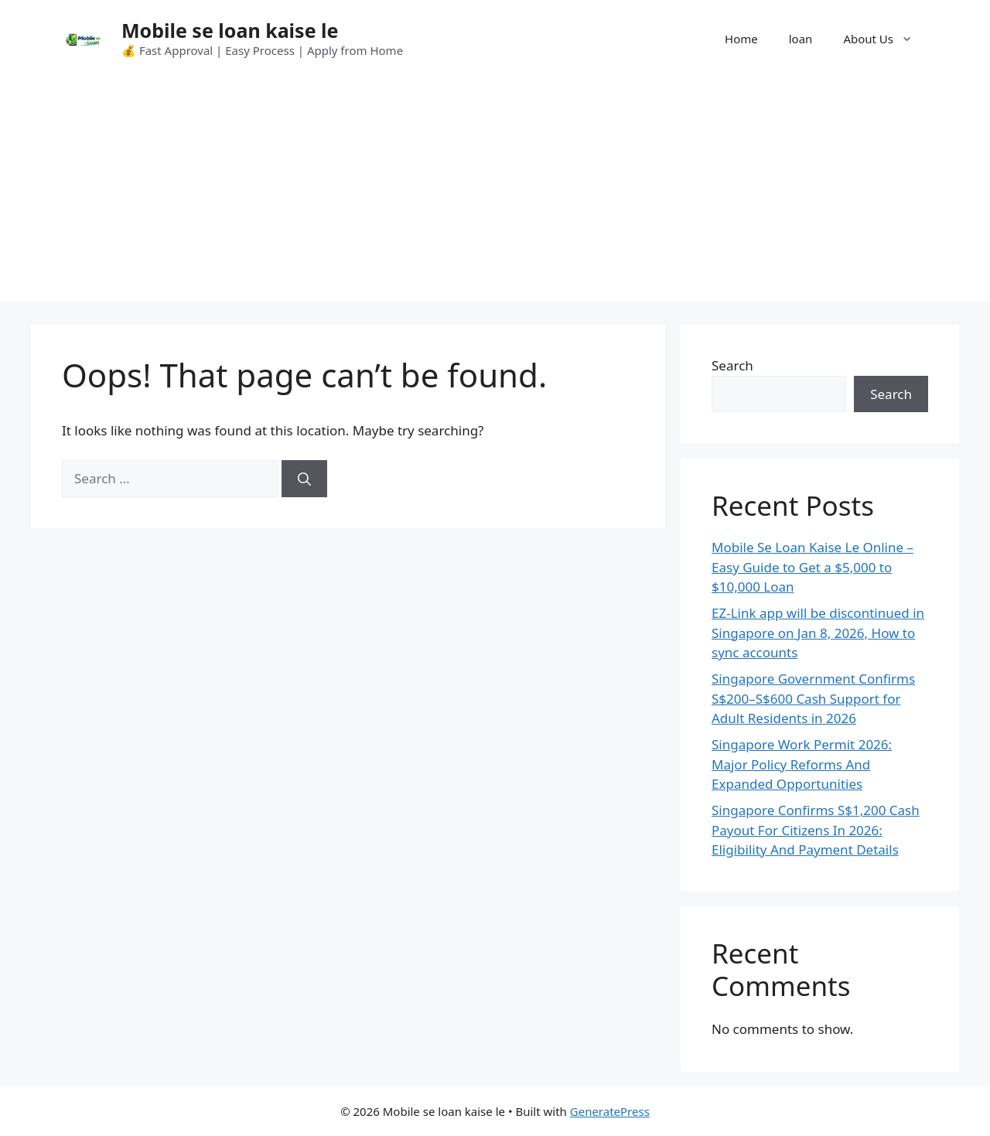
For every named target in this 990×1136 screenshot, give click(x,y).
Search (732, 365)
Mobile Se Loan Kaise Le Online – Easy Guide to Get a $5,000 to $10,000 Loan (812, 566)
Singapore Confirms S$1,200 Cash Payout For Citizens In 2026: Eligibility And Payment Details (816, 829)
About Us (885, 38)
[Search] (304, 478)
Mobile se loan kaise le (229, 30)
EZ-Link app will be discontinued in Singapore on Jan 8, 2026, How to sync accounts (818, 632)
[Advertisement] (495, 193)
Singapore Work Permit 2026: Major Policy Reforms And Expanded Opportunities (802, 764)
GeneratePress (610, 1111)
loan (801, 38)
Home (741, 38)
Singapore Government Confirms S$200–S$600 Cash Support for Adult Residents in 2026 (813, 698)
